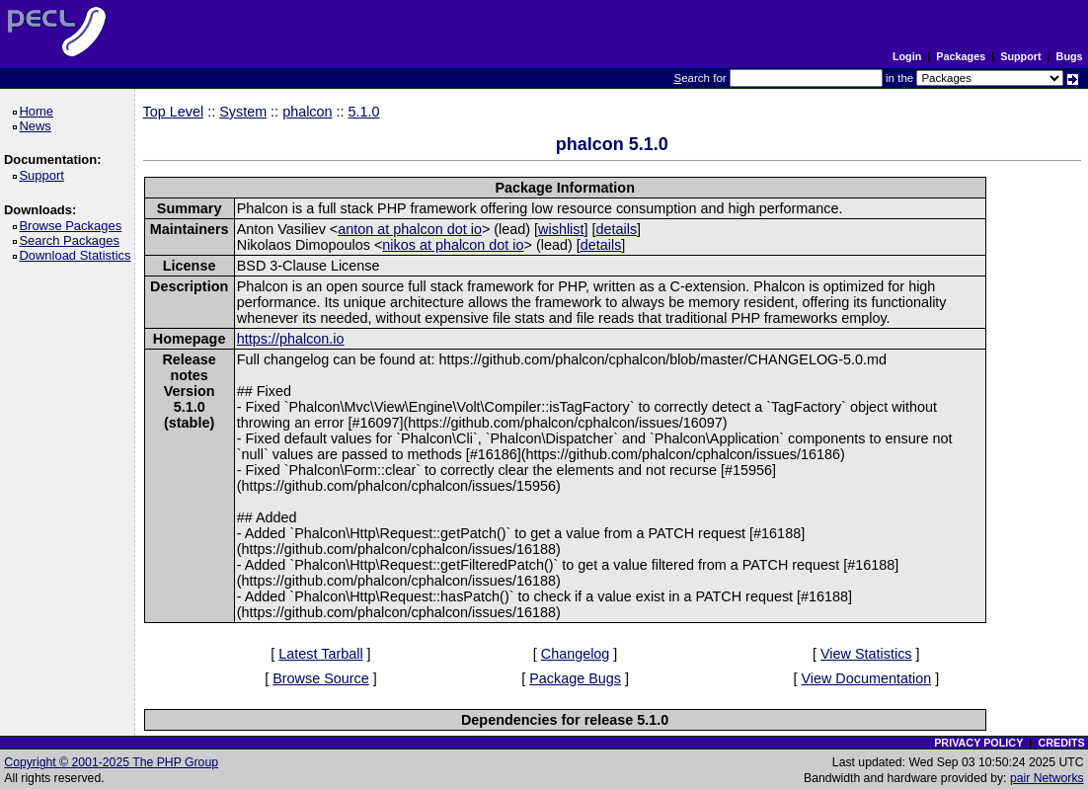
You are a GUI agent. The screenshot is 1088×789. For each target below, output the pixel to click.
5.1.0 (364, 111)
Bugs (1069, 56)
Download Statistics (78, 255)
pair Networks (1047, 778)
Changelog (575, 654)
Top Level (173, 111)
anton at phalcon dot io (410, 229)
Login (907, 56)
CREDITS (1061, 743)
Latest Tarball (320, 654)
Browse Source (320, 678)
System (243, 111)
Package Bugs (575, 678)
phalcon (307, 111)
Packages (960, 56)
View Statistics (866, 654)
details (616, 229)
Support (1020, 56)
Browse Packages (73, 225)
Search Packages (72, 240)
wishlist (560, 229)
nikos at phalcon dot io (452, 245)
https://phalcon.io (291, 339)
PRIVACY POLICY (978, 743)
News (38, 125)
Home (39, 111)
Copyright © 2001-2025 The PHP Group (111, 762)
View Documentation (866, 678)
